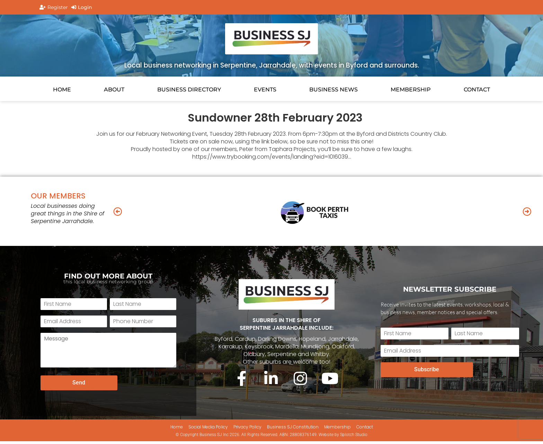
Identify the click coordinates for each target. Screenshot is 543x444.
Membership (411, 89)
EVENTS (265, 89)
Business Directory (189, 89)
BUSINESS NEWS (333, 89)
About (114, 89)
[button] (117, 211)
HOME (62, 89)
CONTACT (477, 89)
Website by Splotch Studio (343, 437)
